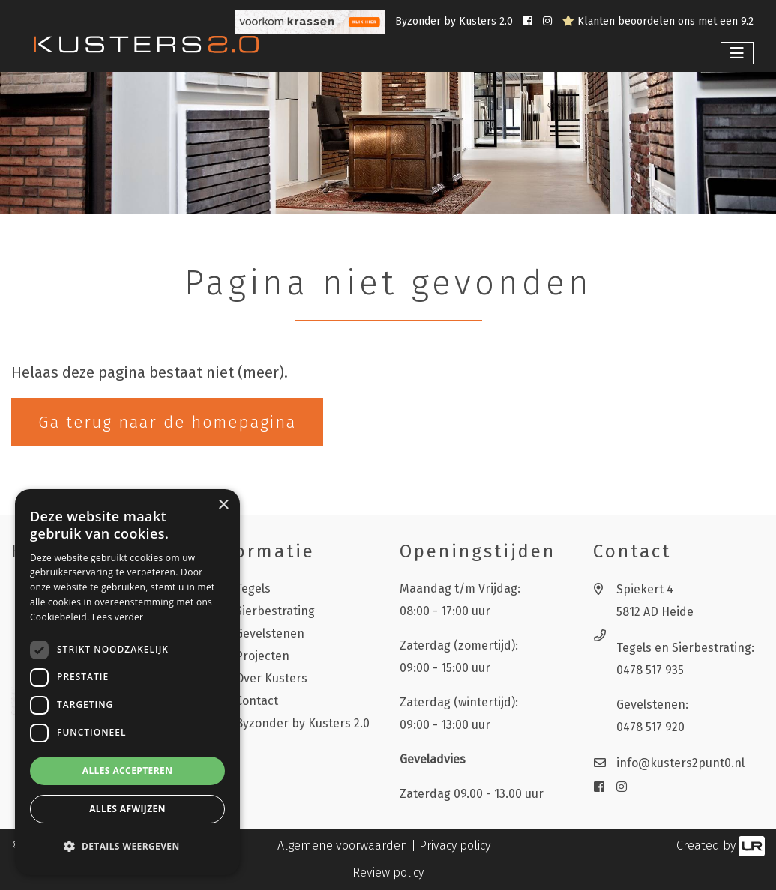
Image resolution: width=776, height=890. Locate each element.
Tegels (253, 588)
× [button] (223, 505)
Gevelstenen (269, 633)
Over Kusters (271, 678)
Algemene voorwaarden (342, 845)
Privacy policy (454, 845)
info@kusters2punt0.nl (680, 763)
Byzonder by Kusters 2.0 (455, 21)
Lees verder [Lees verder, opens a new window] (118, 617)
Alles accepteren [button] (127, 770)
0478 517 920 (650, 727)
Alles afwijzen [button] (127, 808)
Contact (256, 701)
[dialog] (127, 682)
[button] (127, 846)
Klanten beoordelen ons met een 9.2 (658, 21)
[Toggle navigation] (737, 53)
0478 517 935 (650, 670)
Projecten (262, 656)
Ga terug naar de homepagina (167, 422)
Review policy (388, 872)
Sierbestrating (275, 611)
